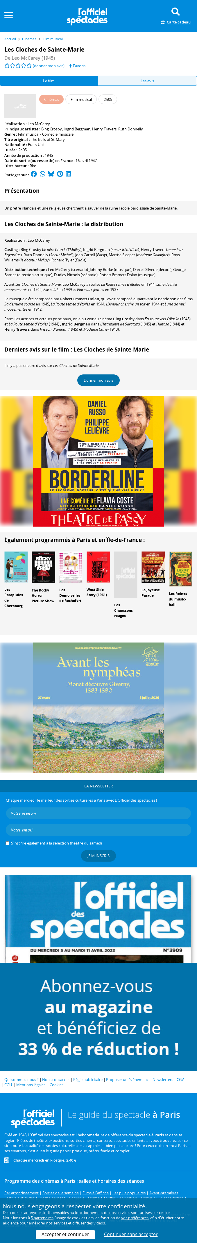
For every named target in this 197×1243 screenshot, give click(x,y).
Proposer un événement (127, 1079)
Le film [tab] (49, 80)
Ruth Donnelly (130, 129)
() (51, 249)
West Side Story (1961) (97, 592)
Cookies (56, 1084)
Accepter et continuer (65, 1234)
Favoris (77, 65)
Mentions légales (30, 1084)
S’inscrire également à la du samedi (56, 843)
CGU (8, 1084)
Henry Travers (104, 129)
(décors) (152, 269)
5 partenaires (42, 1217)
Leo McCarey (39, 123)
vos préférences (134, 1217)
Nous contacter (55, 1079)
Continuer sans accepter (131, 1234)
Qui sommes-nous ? (21, 1079)
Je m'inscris (98, 855)
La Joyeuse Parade (151, 592)
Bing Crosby (51, 129)
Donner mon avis (98, 380)
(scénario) (68, 269)
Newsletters (163, 1079)
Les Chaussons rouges (123, 610)
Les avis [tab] (147, 80)
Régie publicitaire (88, 1079)
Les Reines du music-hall (178, 599)
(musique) (127, 274)
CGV (180, 1079)
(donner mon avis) (49, 65)
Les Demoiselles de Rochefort (70, 595)
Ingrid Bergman (77, 129)
